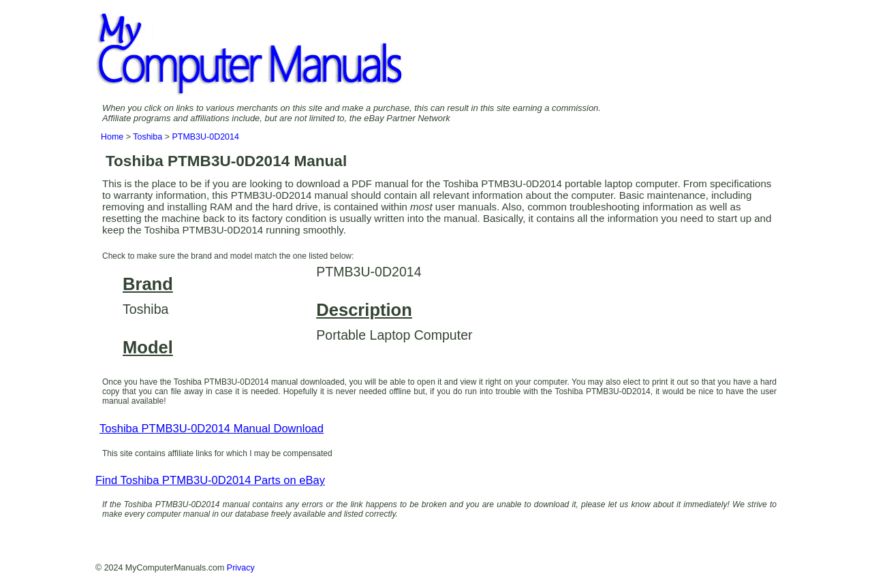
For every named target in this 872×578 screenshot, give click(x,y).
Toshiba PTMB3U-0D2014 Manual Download (211, 428)
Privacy (241, 568)
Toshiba (147, 137)
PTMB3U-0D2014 (205, 137)
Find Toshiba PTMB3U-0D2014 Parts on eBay (210, 480)
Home (112, 137)
